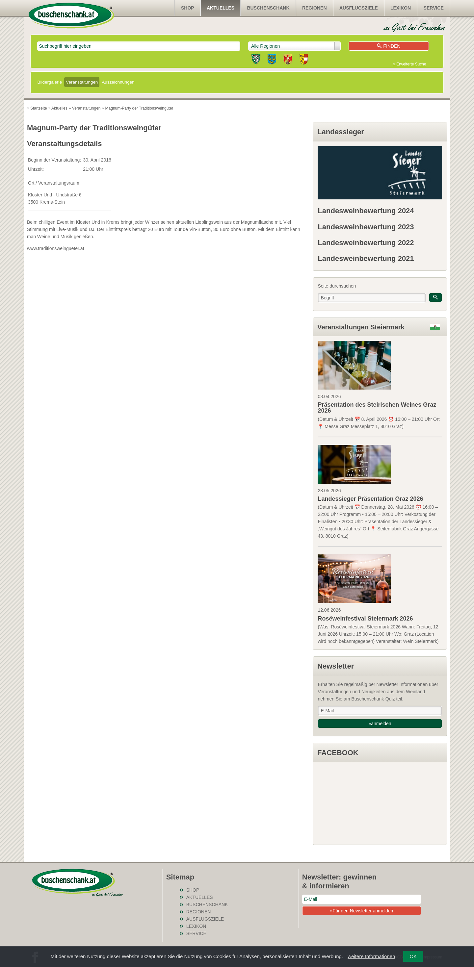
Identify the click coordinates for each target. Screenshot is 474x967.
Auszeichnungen (118, 82)
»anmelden (379, 723)
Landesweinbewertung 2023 (366, 227)
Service (434, 8)
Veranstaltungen (82, 82)
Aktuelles (220, 8)
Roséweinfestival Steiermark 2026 (365, 618)
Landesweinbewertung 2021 (366, 258)
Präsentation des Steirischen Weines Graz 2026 (377, 407)
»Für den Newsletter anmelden (361, 910)
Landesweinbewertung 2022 (366, 243)
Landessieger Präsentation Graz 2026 (370, 499)
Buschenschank (268, 8)
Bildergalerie (50, 82)
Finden (388, 46)
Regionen (314, 8)
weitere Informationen (371, 956)
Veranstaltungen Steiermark (361, 327)
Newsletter (335, 666)
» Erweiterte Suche (409, 64)
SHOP (187, 8)
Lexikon (400, 8)
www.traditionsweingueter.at (55, 248)
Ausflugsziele (358, 8)
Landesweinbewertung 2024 (366, 211)
